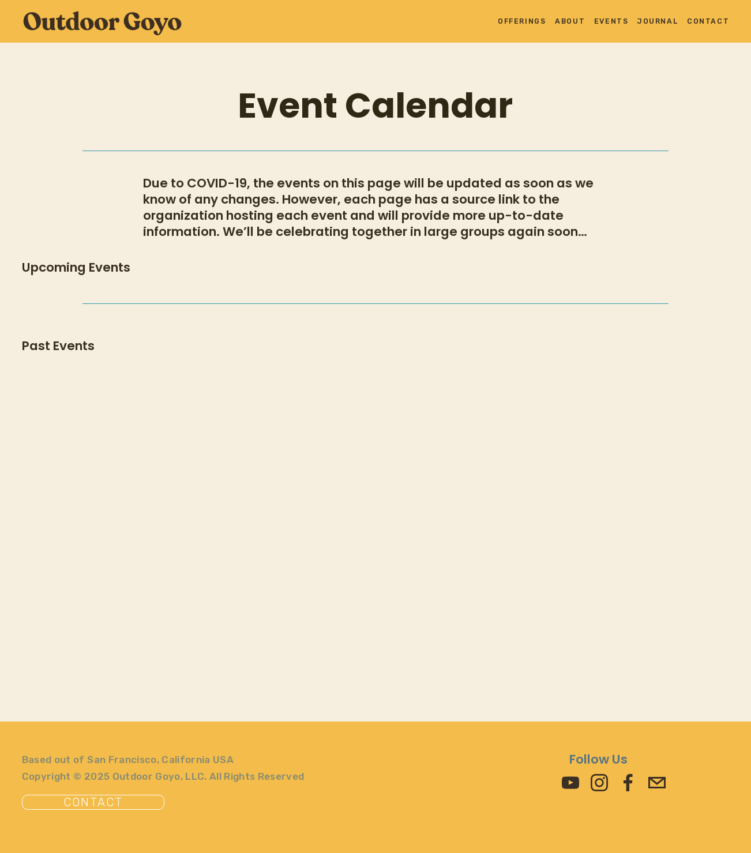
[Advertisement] (368, 566)
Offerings (522, 21)
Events (611, 21)
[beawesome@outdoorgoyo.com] (657, 782)
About (570, 21)
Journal (657, 21)
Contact (708, 21)
